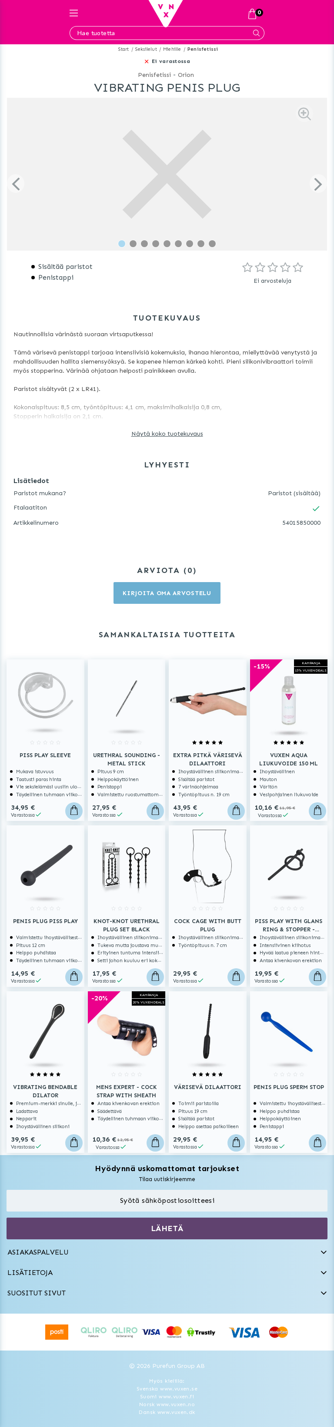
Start (123, 49)
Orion (186, 75)
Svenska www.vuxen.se (167, 1389)
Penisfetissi (202, 49)
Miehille (172, 49)
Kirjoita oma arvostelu (167, 593)
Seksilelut (146, 49)
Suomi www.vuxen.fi (167, 1397)
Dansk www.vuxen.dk (167, 1412)
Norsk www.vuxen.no (167, 1404)
